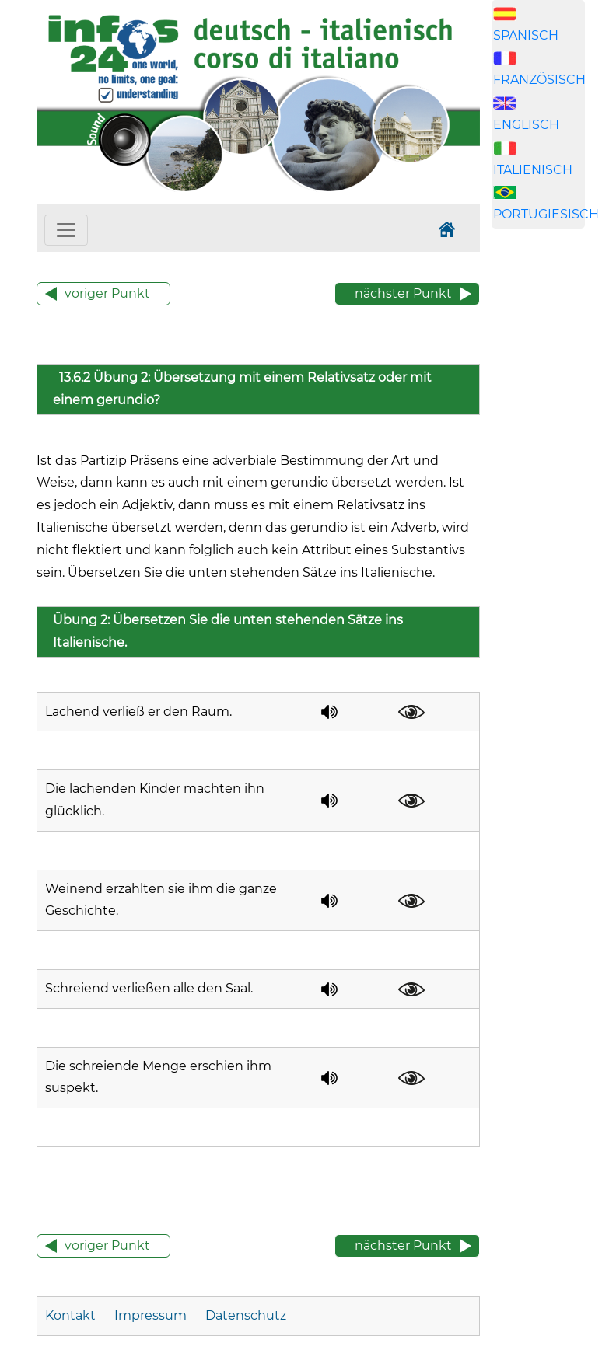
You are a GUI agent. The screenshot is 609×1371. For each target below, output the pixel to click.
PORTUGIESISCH (546, 214)
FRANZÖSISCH (539, 79)
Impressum (150, 1315)
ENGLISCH (526, 124)
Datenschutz (245, 1315)
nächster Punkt (403, 293)
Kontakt (72, 1315)
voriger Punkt (107, 293)
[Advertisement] (550, 507)
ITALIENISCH (532, 169)
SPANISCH (525, 35)
